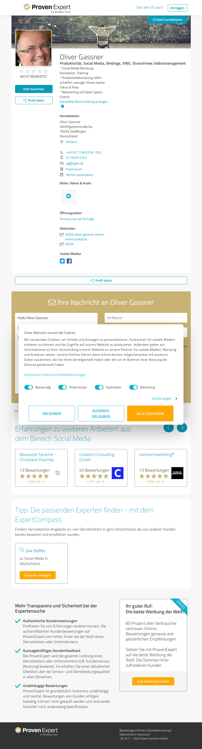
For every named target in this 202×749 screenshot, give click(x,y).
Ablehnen (51, 413)
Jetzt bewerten (33, 89)
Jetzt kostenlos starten (153, 681)
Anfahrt (71, 141)
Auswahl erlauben (101, 413)
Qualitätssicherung (159, 730)
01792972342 (76, 157)
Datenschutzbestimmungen (69, 374)
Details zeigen (157, 398)
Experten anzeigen (37, 575)
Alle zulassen (150, 413)
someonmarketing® (157, 454)
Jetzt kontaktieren (167, 19)
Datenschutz (127, 734)
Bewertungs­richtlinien (133, 730)
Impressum (37, 374)
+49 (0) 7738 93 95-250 (83, 152)
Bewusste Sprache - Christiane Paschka (38, 456)
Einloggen (177, 7)
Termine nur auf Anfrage (77, 219)
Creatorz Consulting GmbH (96, 456)
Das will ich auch (149, 7)
